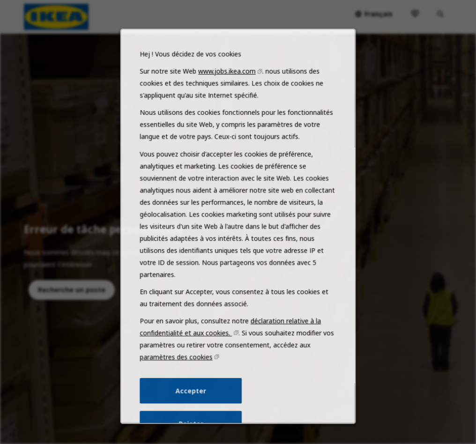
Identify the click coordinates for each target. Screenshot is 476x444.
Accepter (192, 400)
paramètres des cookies (179, 368)
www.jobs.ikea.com (227, 94)
